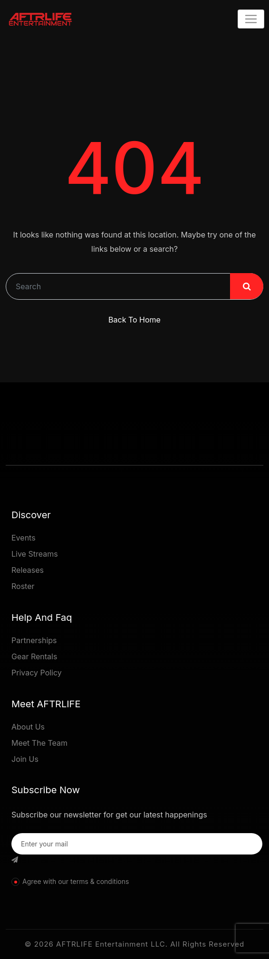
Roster (23, 586)
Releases (27, 570)
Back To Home (134, 319)
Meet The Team (39, 743)
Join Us (24, 759)
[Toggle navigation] (251, 18)
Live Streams (34, 554)
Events (23, 537)
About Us (28, 726)
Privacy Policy (36, 672)
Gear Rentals (34, 656)
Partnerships (34, 640)
